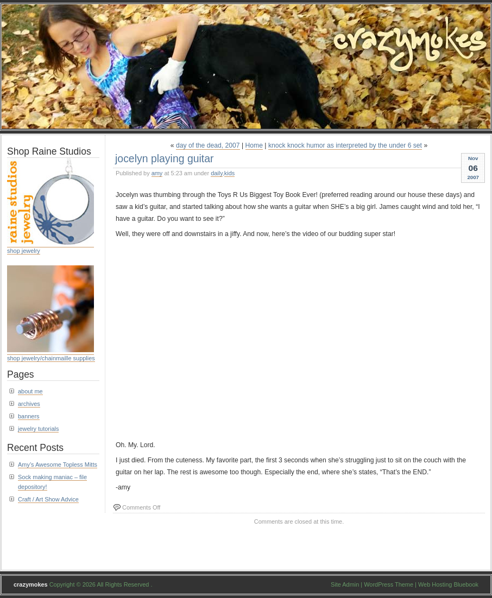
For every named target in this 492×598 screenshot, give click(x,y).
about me (30, 391)
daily (217, 173)
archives (29, 403)
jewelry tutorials (38, 428)
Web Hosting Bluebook (448, 584)
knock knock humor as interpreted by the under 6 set (345, 145)
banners (29, 416)
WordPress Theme (388, 584)
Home (254, 145)
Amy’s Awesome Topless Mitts (57, 464)
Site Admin (345, 584)
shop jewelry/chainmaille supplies (51, 358)
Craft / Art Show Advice (48, 499)
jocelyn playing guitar (164, 158)
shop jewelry (23, 250)
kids (229, 173)
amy (157, 173)
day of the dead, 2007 (208, 145)
